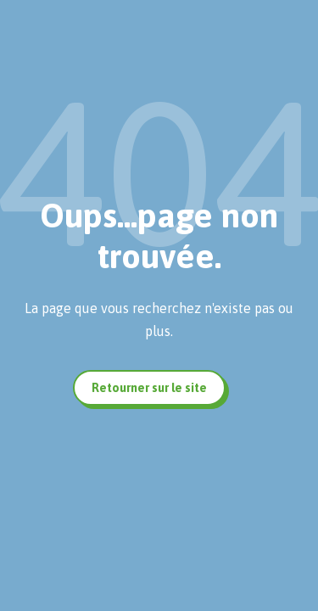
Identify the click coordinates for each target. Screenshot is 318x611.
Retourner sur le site (149, 388)
